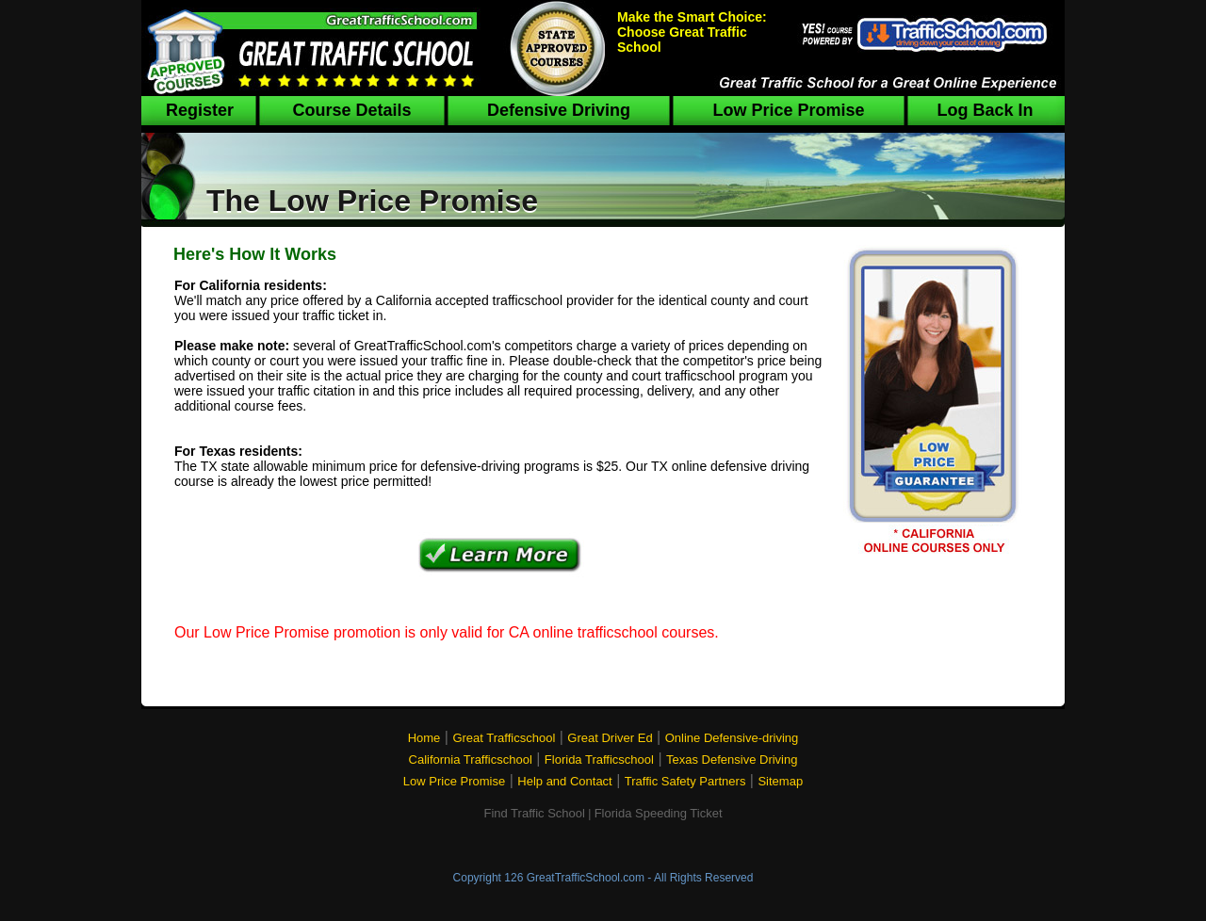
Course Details (351, 110)
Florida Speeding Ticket (659, 813)
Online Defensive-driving (732, 738)
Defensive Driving (558, 110)
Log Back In (985, 110)
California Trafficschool (470, 759)
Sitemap (780, 781)
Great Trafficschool (503, 738)
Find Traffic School (533, 813)
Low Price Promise (788, 110)
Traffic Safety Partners (685, 781)
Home (424, 738)
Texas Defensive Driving (731, 759)
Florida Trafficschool (599, 759)
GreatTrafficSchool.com (585, 877)
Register (200, 110)
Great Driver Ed (609, 738)
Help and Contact (564, 781)
